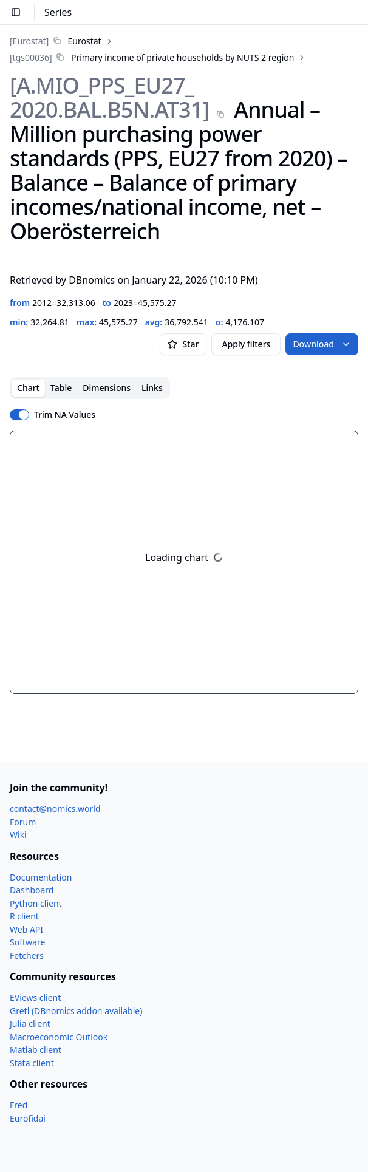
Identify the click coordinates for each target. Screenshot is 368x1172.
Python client (36, 903)
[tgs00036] (31, 57)
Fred (18, 1105)
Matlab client (35, 1049)
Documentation (41, 877)
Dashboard (31, 890)
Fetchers (27, 955)
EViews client (35, 997)
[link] (55, 41)
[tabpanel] (184, 562)
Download (322, 344)
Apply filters (246, 344)
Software (27, 942)
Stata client (32, 1063)
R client (24, 916)
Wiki (18, 834)
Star (183, 344)
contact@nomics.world (55, 808)
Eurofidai (28, 1118)
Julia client (30, 1023)
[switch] (19, 414)
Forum (23, 822)
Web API (26, 929)
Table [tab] (61, 388)
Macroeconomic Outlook (58, 1037)
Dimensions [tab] (107, 388)
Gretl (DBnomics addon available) (76, 1011)
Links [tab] (152, 388)
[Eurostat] (29, 41)
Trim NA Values (64, 415)
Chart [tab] (28, 388)
